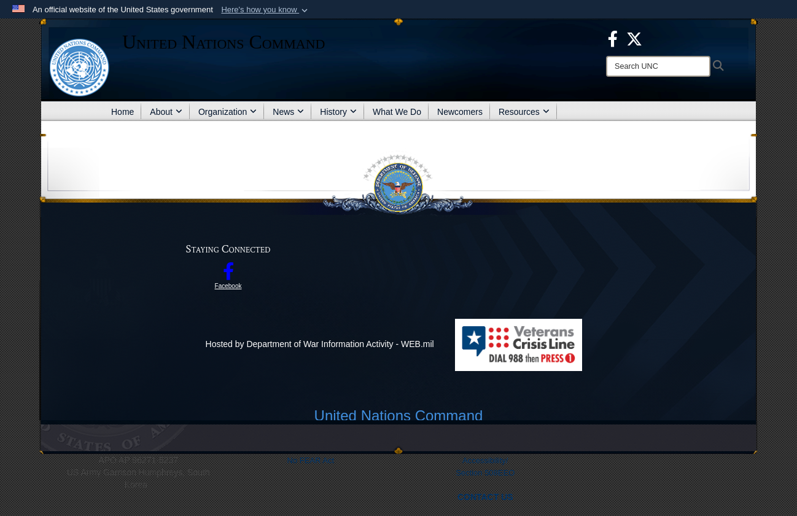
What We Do (397, 112)
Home (122, 112)
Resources (524, 112)
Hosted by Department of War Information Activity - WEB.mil (320, 344)
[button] (265, 10)
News (288, 112)
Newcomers (460, 112)
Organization (227, 112)
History (338, 112)
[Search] (658, 66)
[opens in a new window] (613, 38)
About (166, 112)
